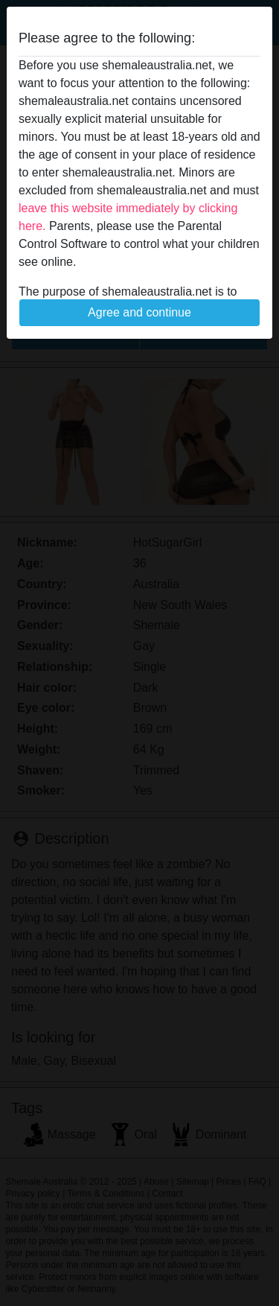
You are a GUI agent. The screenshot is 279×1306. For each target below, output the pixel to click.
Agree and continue (139, 312)
